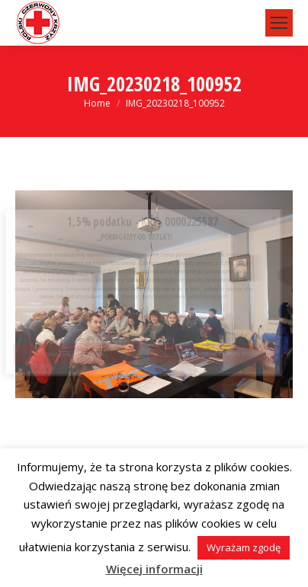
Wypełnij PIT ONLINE (77, 353)
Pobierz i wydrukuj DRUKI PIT (213, 353)
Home (97, 103)
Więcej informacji (154, 568)
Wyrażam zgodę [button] (244, 547)
